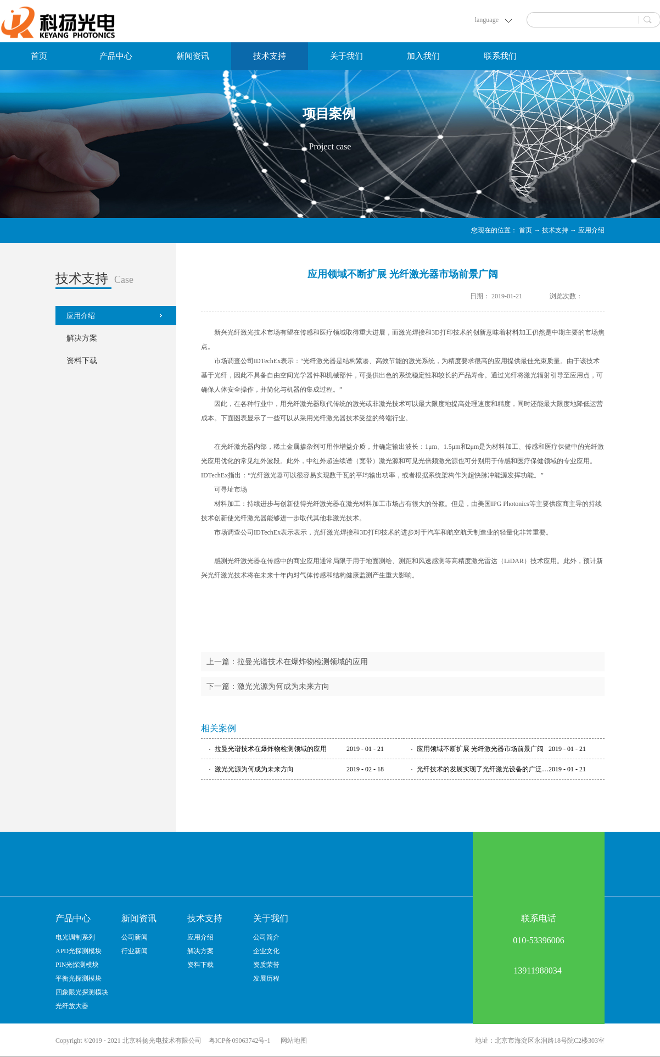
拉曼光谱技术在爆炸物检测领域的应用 (271, 749)
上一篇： (287, 662)
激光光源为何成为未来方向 (254, 769)
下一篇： (267, 686)
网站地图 (292, 1040)
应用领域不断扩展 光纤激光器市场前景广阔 (480, 749)
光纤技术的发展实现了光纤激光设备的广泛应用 (483, 769)
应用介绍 (591, 230)
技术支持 (555, 230)
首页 (39, 56)
